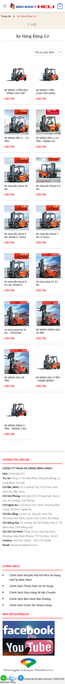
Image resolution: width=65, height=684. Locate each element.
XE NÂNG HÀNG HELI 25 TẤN (48, 331)
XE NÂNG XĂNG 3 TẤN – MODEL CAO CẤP (15, 427)
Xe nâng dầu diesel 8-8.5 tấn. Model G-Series (15, 283)
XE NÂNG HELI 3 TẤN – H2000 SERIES (48, 379)
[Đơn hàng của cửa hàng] (48, 52)
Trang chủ (6, 16)
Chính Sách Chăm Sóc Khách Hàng (30, 605)
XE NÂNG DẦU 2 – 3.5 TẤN (16, 139)
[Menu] (5, 6)
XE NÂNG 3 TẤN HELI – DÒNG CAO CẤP (16, 91)
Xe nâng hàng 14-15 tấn (46, 283)
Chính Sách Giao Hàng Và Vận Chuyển (33, 592)
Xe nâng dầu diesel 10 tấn (16, 187)
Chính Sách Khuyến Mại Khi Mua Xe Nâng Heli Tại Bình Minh (35, 577)
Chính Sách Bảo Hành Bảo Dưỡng (30, 598)
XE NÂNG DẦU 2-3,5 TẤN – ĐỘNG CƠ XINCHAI (47, 139)
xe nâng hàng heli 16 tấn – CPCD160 (15, 331)
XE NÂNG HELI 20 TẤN (14, 379)
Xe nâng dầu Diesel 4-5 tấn (48, 187)
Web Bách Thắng (7, 682)
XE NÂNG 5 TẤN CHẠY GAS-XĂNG (45, 91)
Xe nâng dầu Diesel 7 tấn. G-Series (47, 235)
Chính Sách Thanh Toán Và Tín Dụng (31, 586)
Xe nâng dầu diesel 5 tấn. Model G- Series (15, 235)
